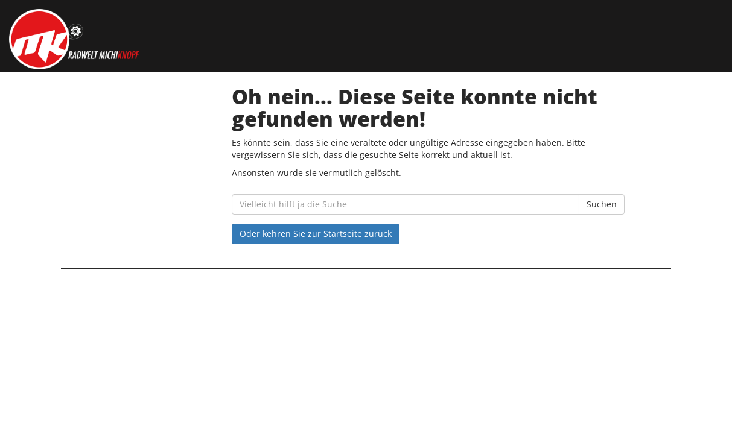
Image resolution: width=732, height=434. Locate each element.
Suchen (602, 204)
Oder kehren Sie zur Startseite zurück (316, 233)
